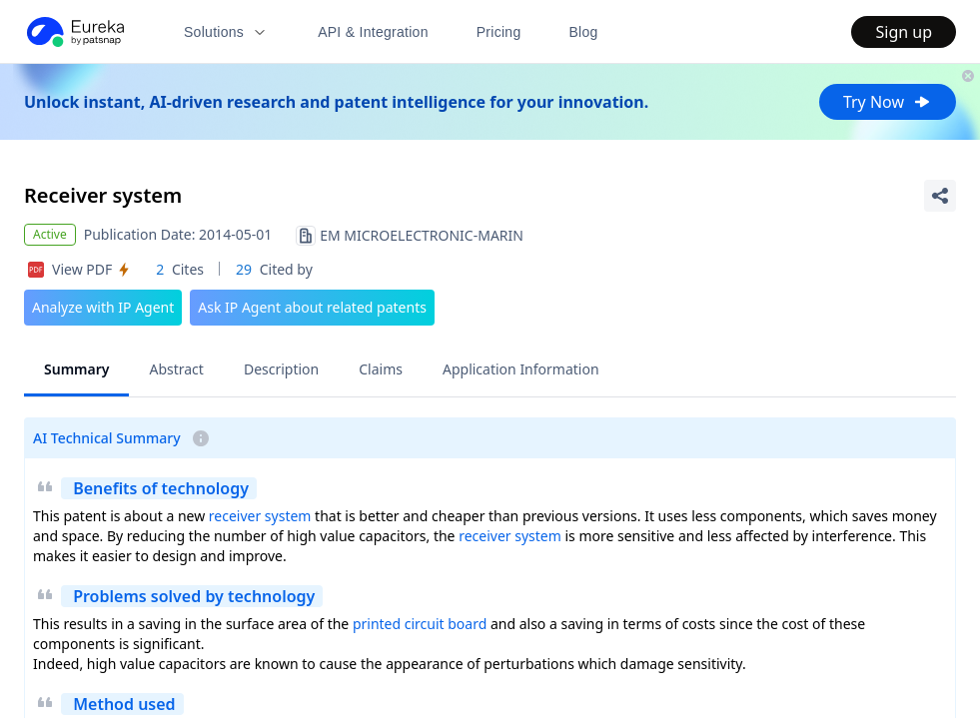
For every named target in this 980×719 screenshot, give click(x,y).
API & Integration (373, 32)
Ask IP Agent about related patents (312, 307)
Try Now (887, 102)
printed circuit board (420, 623)
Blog (583, 32)
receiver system (260, 515)
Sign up (903, 32)
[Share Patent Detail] (940, 196)
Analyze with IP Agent (103, 307)
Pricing (499, 32)
